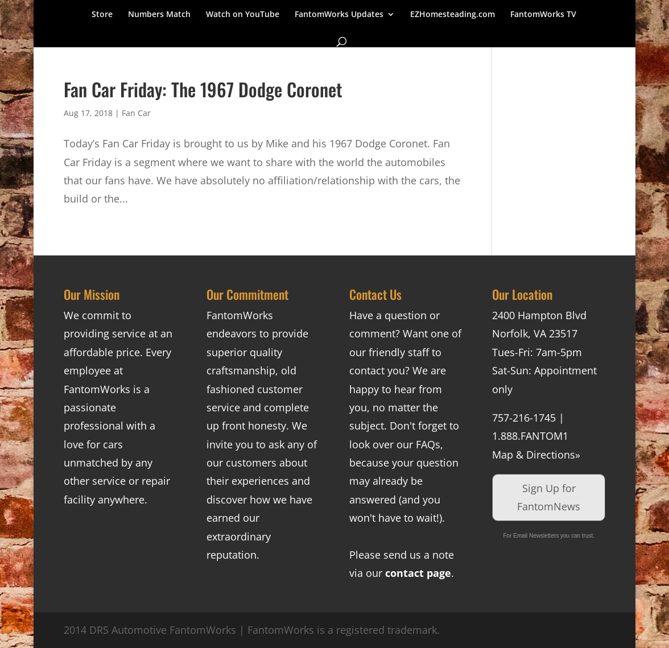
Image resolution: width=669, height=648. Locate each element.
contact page (418, 573)
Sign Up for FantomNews (548, 497)
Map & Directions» (536, 454)
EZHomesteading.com (452, 14)
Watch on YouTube (242, 14)
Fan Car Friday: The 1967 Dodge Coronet (203, 89)
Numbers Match (159, 14)
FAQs (428, 444)
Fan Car (136, 113)
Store (102, 14)
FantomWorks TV (543, 14)
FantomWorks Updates (339, 14)
